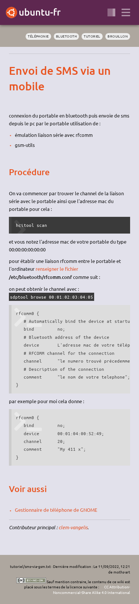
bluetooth (66, 36)
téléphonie (38, 36)
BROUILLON (117, 36)
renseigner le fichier (57, 269)
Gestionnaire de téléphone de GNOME (56, 510)
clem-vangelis (73, 527)
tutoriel (92, 36)
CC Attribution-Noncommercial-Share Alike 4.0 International (91, 589)
